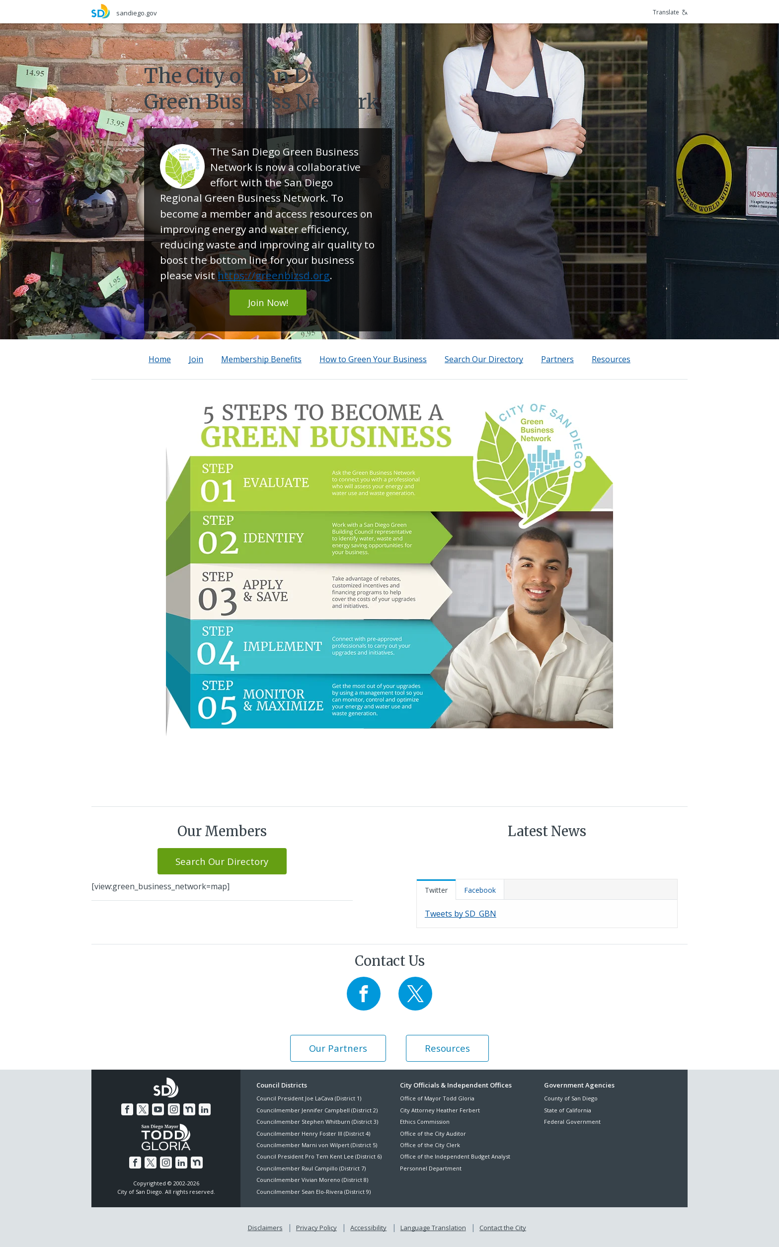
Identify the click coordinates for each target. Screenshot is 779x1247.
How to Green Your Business (373, 359)
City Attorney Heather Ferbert (440, 1110)
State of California (567, 1110)
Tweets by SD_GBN (460, 913)
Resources (611, 359)
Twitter (436, 890)
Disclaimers (265, 1227)
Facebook (480, 890)
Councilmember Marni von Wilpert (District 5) (316, 1145)
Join (196, 359)
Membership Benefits (261, 359)
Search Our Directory (484, 359)
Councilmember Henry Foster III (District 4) (313, 1133)
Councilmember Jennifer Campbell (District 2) (317, 1110)
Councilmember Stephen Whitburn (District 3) (317, 1121)
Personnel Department (431, 1168)
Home (160, 359)
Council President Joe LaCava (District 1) (308, 1098)
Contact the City (502, 1227)
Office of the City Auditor (433, 1133)
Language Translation (433, 1227)
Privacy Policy (316, 1227)
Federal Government (572, 1121)
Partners (557, 359)
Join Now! (268, 302)
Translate (670, 12)
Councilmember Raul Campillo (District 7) (311, 1168)
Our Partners (338, 1048)
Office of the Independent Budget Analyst (455, 1156)
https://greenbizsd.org (273, 275)
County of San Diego (571, 1098)
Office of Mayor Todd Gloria (437, 1098)
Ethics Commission (425, 1121)
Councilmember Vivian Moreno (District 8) (312, 1179)
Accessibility (368, 1227)
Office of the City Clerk (430, 1145)
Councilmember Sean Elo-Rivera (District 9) (313, 1191)
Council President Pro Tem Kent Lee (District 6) (319, 1156)
